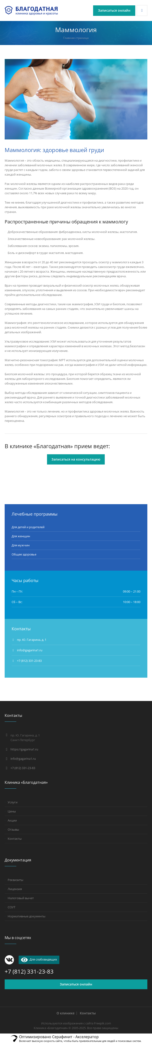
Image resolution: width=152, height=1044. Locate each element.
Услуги (12, 802)
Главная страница (76, 38)
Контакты (15, 838)
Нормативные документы (26, 916)
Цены (12, 811)
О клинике (65, 1013)
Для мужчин (21, 545)
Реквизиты (15, 880)
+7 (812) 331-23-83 (29, 661)
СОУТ (11, 907)
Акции (12, 820)
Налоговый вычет (21, 898)
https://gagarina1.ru (24, 749)
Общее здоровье (24, 554)
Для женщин (21, 536)
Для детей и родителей (28, 527)
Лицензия (15, 889)
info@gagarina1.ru (23, 758)
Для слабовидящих (39, 959)
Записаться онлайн (76, 984)
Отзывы (13, 829)
